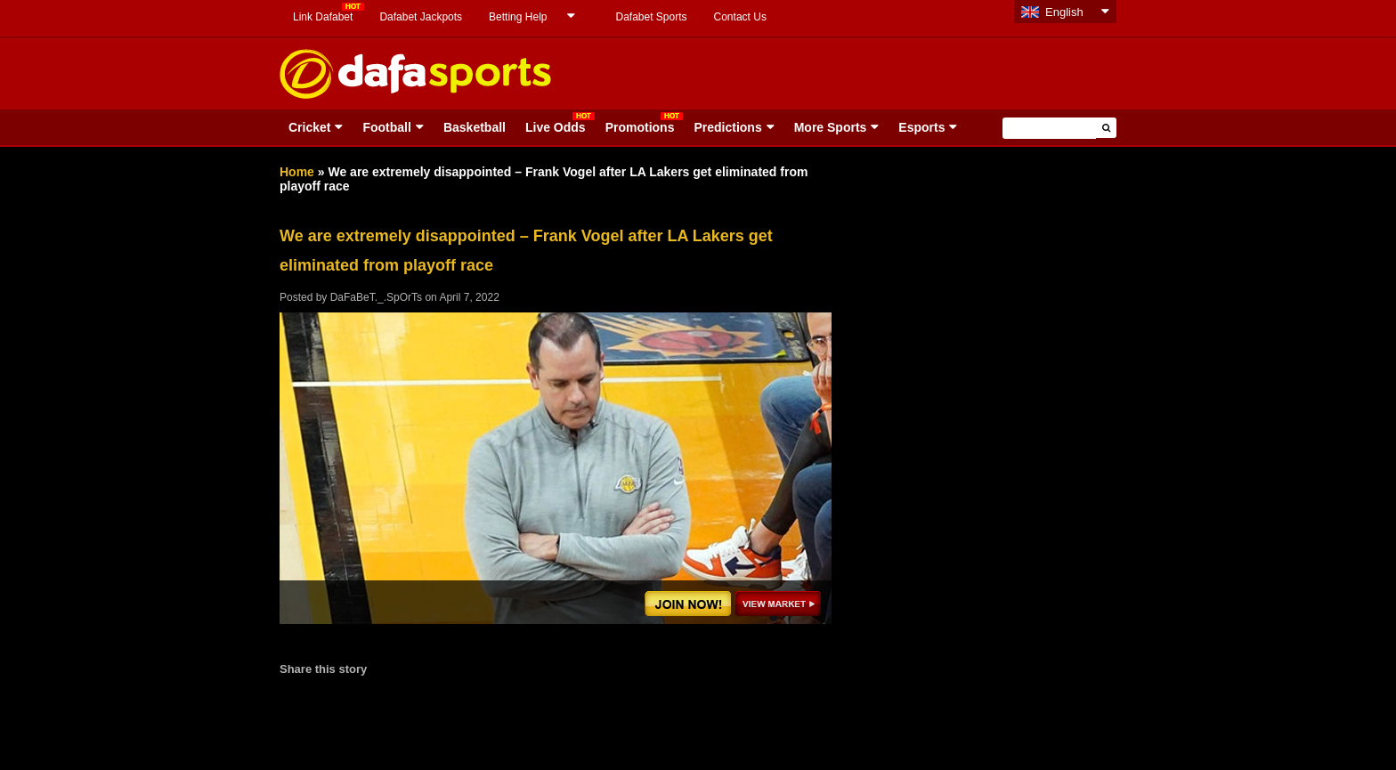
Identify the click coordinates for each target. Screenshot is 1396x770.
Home (297, 172)
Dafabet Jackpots (420, 17)
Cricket (309, 127)
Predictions (727, 127)
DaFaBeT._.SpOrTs (376, 297)
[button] (1106, 128)
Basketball (474, 127)
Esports (921, 127)
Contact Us (740, 17)
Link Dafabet (323, 17)
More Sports (830, 127)
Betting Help (518, 17)
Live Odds (555, 127)
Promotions (640, 127)
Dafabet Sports (650, 17)
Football (386, 127)
